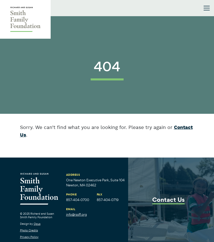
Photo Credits (29, 230)
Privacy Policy (29, 237)
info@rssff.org (76, 214)
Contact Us (168, 200)
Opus (37, 224)
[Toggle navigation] (207, 8)
